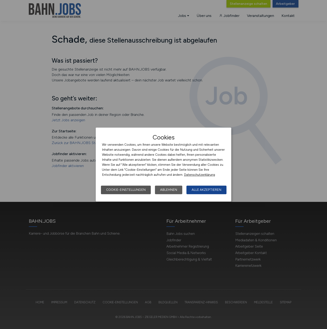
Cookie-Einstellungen (126, 190)
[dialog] (163, 164)
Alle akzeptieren (206, 190)
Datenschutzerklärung (199, 175)
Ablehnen (168, 190)
